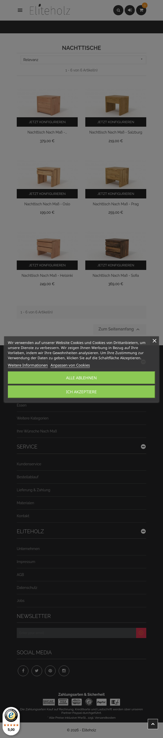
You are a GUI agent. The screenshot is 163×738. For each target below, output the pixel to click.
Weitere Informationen (28, 365)
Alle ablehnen (81, 378)
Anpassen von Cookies (70, 365)
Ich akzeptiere (81, 392)
